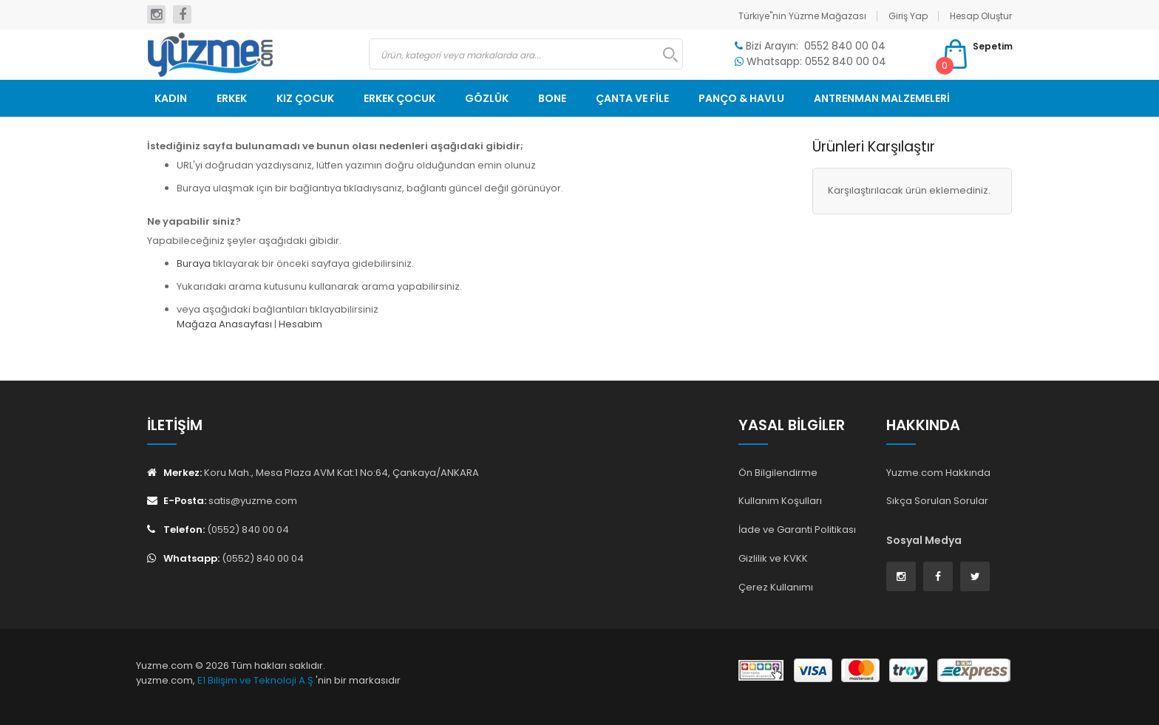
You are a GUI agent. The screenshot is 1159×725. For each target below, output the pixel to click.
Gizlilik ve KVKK (773, 558)
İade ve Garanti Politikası (797, 530)
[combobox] (526, 53)
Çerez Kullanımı (775, 587)
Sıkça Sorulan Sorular (937, 501)
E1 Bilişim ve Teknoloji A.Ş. (256, 680)
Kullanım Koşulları (780, 501)
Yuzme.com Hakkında (938, 473)
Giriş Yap (908, 16)
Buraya (194, 263)
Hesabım (300, 324)
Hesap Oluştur (981, 16)
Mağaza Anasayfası (224, 324)
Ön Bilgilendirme (778, 473)
